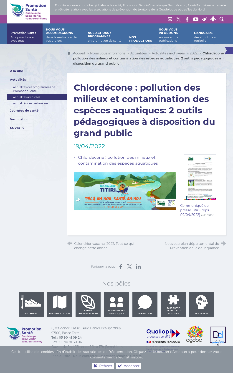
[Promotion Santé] (25, 33)
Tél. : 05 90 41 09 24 (66, 337)
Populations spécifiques (116, 304)
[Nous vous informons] (173, 33)
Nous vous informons (107, 53)
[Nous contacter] (169, 19)
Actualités (138, 53)
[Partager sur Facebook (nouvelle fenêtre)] (120, 267)
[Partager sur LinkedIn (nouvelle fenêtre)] (138, 267)
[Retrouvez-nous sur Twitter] (178, 19)
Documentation (59, 304)
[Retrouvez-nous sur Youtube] (195, 19)
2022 (194, 53)
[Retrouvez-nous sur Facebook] (187, 19)
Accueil (79, 53)
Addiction (202, 304)
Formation (145, 304)
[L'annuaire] (208, 33)
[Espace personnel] (213, 19)
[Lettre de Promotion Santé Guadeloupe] (204, 19)
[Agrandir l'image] (125, 191)
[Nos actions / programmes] (105, 33)
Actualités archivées (168, 53)
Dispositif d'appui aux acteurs (173, 304)
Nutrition (31, 304)
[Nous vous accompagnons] (63, 33)
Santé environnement (88, 304)
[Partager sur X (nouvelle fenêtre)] (129, 267)
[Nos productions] (140, 33)
